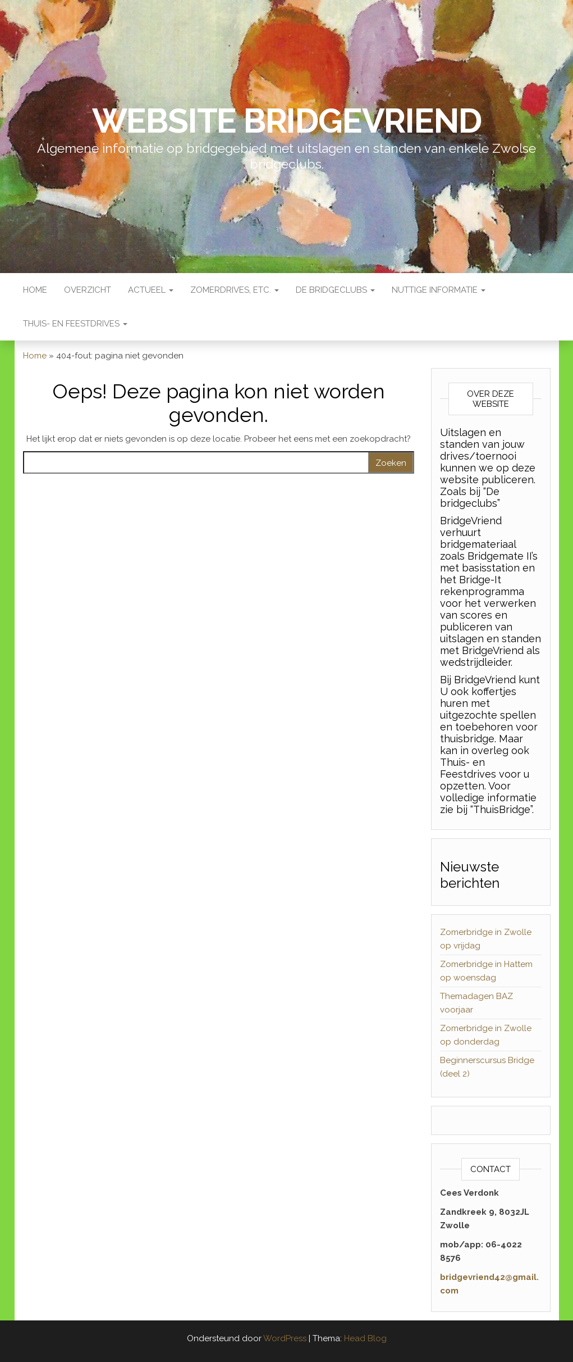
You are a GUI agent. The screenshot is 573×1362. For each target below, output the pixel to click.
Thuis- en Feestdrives (75, 324)
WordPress (284, 1338)
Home (35, 290)
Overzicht (87, 290)
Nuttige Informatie (438, 290)
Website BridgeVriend (287, 120)
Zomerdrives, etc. (234, 290)
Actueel (150, 290)
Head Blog (365, 1338)
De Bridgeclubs (335, 290)
